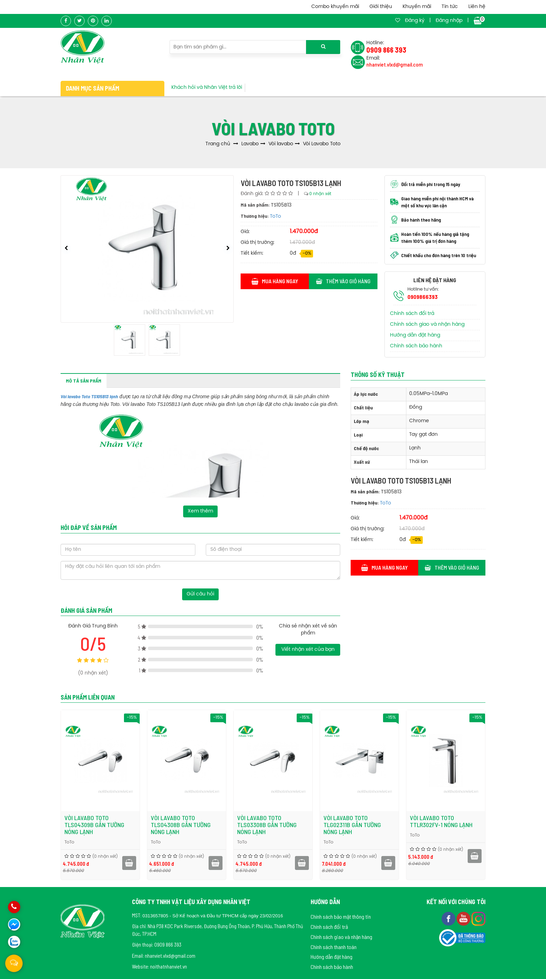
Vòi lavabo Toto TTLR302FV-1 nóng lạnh (487, 821)
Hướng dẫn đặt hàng (415, 335)
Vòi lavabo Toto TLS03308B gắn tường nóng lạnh (313, 824)
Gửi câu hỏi (200, 594)
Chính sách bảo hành (416, 346)
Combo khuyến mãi (335, 6)
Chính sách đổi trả (412, 313)
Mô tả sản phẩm (83, 381)
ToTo (275, 216)
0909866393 (422, 296)
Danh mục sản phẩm (92, 88)
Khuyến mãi (417, 6)
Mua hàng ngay (274, 281)
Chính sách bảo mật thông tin (341, 916)
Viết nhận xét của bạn (308, 649)
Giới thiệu (380, 6)
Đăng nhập (449, 20)
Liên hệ (476, 6)
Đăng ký (414, 20)
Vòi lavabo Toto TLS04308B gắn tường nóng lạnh (227, 824)
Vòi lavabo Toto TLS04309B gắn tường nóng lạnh (140, 824)
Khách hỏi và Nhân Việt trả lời (206, 87)
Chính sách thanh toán (334, 946)
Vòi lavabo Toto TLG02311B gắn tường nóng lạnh (398, 824)
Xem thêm (200, 511)
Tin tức (450, 6)
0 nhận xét (320, 194)
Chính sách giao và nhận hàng (427, 324)
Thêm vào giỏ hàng (343, 281)
